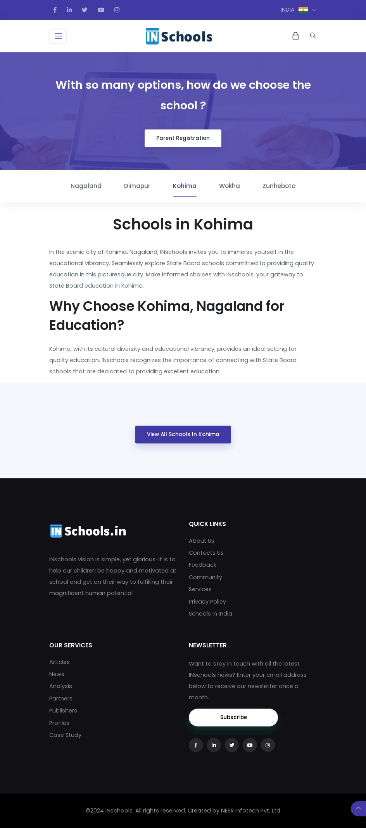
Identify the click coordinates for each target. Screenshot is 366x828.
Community (205, 577)
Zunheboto (278, 186)
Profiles (59, 723)
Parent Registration (183, 138)
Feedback (202, 565)
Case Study (65, 735)
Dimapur (137, 186)
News (56, 674)
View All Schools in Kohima (183, 434)
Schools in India (210, 614)
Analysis (60, 686)
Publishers (63, 710)
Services (200, 589)
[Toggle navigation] (58, 36)
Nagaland (86, 186)
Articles (59, 662)
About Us (201, 541)
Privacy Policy (207, 601)
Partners (61, 698)
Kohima (185, 186)
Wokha (229, 186)
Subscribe (233, 717)
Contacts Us (206, 553)
